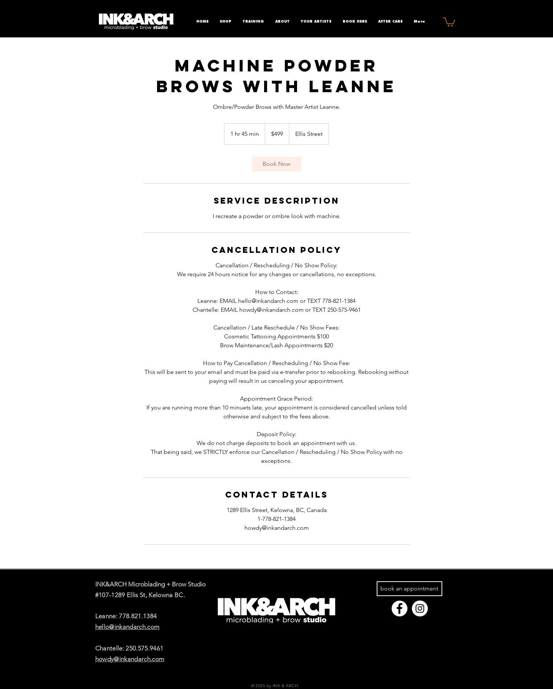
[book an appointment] (409, 588)
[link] (276, 164)
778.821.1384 (138, 616)
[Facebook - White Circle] (399, 608)
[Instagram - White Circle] (420, 608)
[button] (449, 21)
